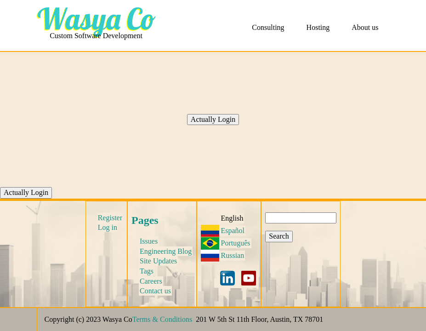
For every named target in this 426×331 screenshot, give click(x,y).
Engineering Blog (166, 251)
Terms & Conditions (162, 319)
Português (235, 243)
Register (110, 218)
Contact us (155, 291)
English (232, 218)
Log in (107, 227)
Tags (146, 271)
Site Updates (158, 261)
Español (233, 230)
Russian (232, 255)
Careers (151, 281)
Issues (149, 241)
